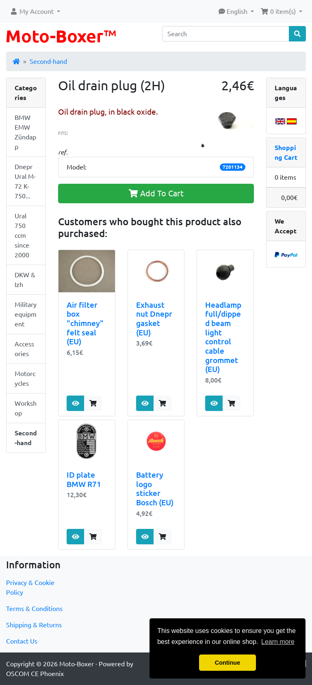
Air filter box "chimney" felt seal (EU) (85, 323)
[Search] (225, 33)
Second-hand (48, 61)
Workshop (26, 408)
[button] (34, 11)
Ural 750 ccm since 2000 (22, 235)
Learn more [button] (278, 641)
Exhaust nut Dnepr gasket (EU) (154, 318)
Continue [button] (227, 662)
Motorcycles (25, 378)
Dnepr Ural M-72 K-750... (25, 181)
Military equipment (26, 314)
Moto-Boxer (76, 664)
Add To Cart (156, 193)
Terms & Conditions (34, 608)
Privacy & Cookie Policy (30, 587)
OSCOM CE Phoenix (35, 673)
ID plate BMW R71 (84, 479)
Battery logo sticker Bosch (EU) (154, 488)
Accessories (24, 348)
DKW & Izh (25, 279)
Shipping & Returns (34, 624)
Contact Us (21, 641)
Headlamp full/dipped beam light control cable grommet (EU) (223, 337)
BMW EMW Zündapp (25, 132)
